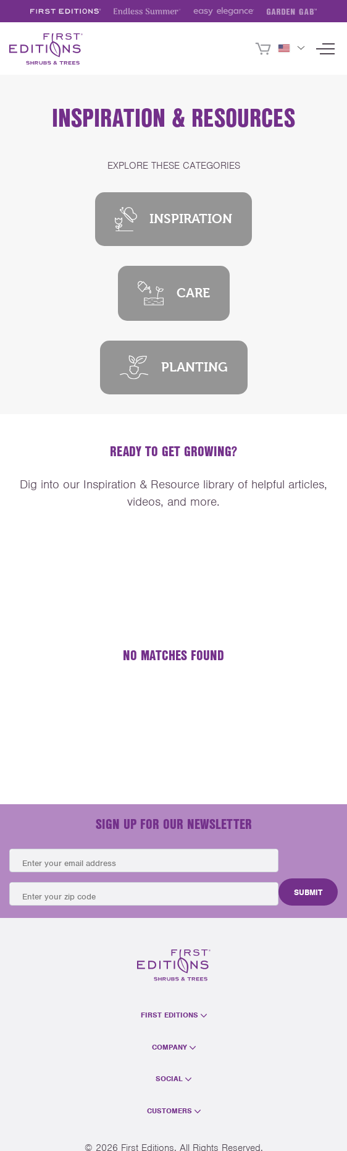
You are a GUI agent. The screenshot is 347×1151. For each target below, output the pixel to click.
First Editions (174, 1015)
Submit (308, 892)
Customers (174, 1111)
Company (174, 1047)
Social (173, 1079)
